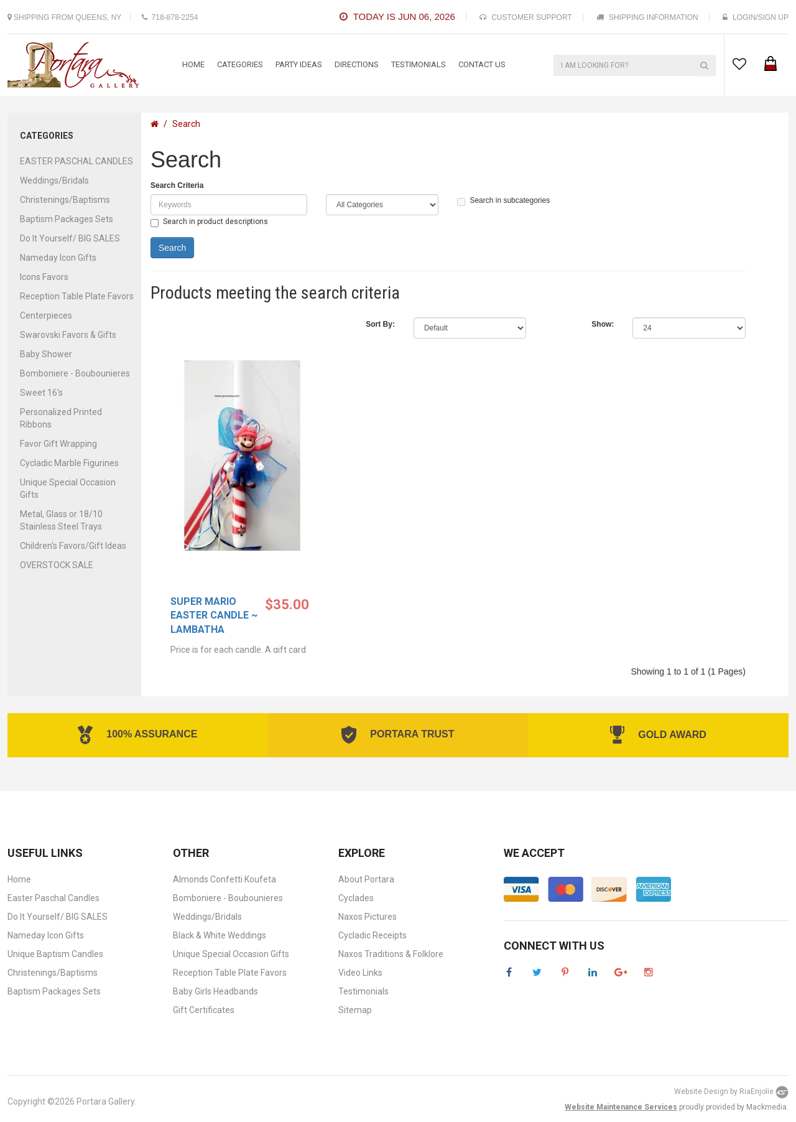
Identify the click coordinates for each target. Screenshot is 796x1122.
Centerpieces (46, 315)
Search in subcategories (503, 201)
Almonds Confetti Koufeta (224, 879)
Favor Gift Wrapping (58, 444)
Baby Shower (46, 354)
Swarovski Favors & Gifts (68, 335)
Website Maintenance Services (621, 1107)
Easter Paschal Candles (53, 898)
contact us (482, 64)
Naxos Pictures (367, 917)
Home (193, 64)
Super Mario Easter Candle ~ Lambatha (213, 616)
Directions (357, 64)
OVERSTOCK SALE (56, 565)
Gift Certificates (203, 1010)
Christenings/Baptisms (65, 200)
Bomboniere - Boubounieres (75, 373)
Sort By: (380, 324)
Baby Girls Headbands (215, 991)
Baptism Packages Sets (66, 219)
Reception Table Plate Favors (77, 296)
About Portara (366, 879)
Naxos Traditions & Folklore (390, 954)
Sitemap (355, 1010)
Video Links (360, 973)
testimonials (418, 64)
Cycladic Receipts (372, 935)
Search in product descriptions (209, 222)
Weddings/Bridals (54, 180)
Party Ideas (298, 64)
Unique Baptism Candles (55, 954)
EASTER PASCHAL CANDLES (76, 161)
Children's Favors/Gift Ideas (73, 546)
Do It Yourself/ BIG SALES (70, 238)
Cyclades (356, 898)
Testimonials (363, 991)
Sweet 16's (41, 393)
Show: (602, 324)
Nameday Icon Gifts (58, 258)
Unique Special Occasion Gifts (231, 954)
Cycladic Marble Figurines (69, 463)
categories (240, 64)
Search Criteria (176, 185)
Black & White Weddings (219, 935)
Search (186, 124)
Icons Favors (44, 277)
